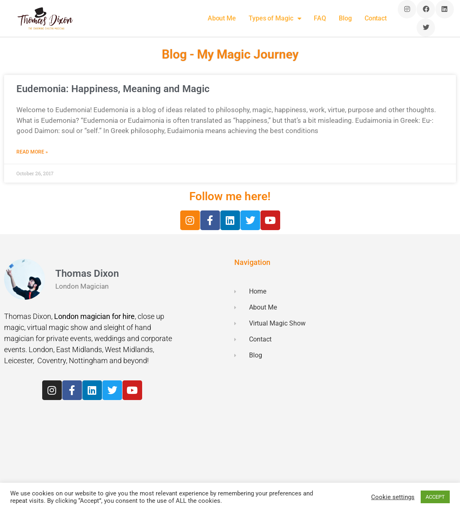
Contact (376, 18)
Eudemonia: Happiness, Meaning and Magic (113, 89)
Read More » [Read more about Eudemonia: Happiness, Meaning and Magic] (32, 152)
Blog (345, 18)
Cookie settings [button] (393, 497)
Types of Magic (275, 18)
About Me (222, 18)
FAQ (320, 18)
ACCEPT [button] (435, 497)
